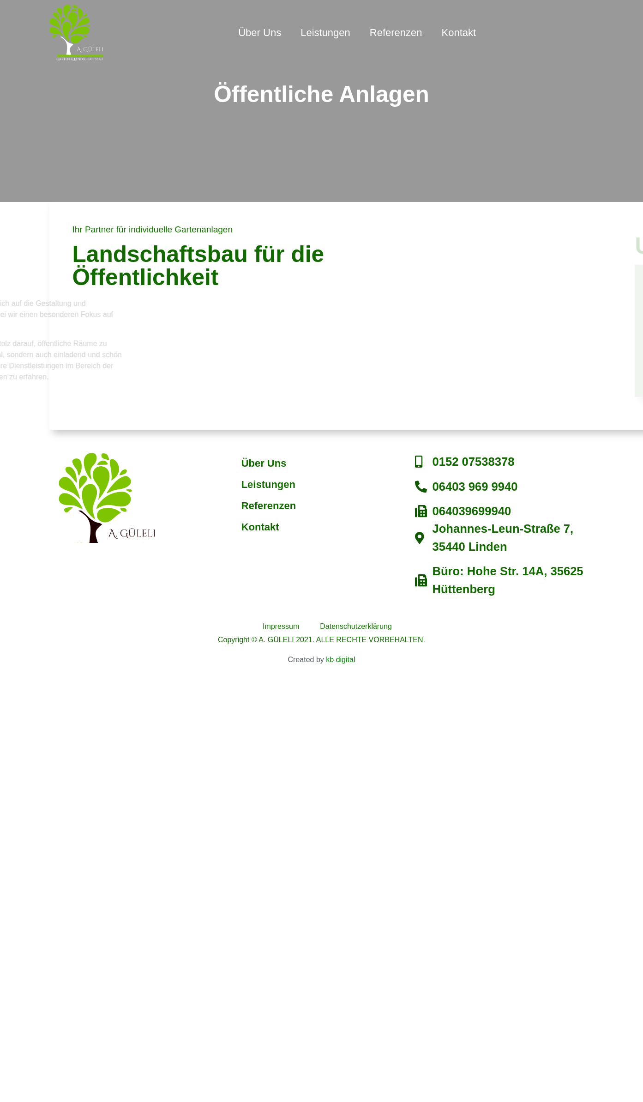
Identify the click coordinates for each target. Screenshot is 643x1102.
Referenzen (396, 32)
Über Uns (259, 32)
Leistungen (325, 32)
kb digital (340, 660)
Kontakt (459, 32)
